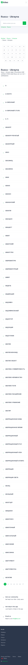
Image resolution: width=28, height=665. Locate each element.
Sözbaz (3, 38)
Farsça (2, 637)
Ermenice (3, 640)
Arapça (3, 635)
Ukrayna (14, 38)
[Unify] (4, 2)
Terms (14, 656)
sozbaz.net (5, 661)
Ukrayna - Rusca (6, 27)
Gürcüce (3, 642)
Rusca (8, 38)
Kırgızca (3, 645)
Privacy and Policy (5, 656)
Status (19, 656)
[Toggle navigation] (26, 2)
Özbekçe (3, 632)
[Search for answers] (12, 23)
